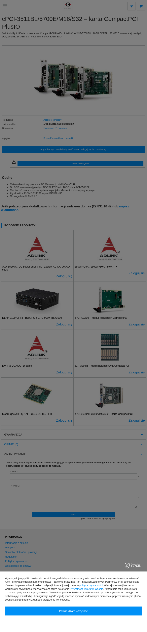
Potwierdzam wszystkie (73, 611)
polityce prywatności (90, 585)
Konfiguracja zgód (73, 622)
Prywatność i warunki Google (86, 588)
